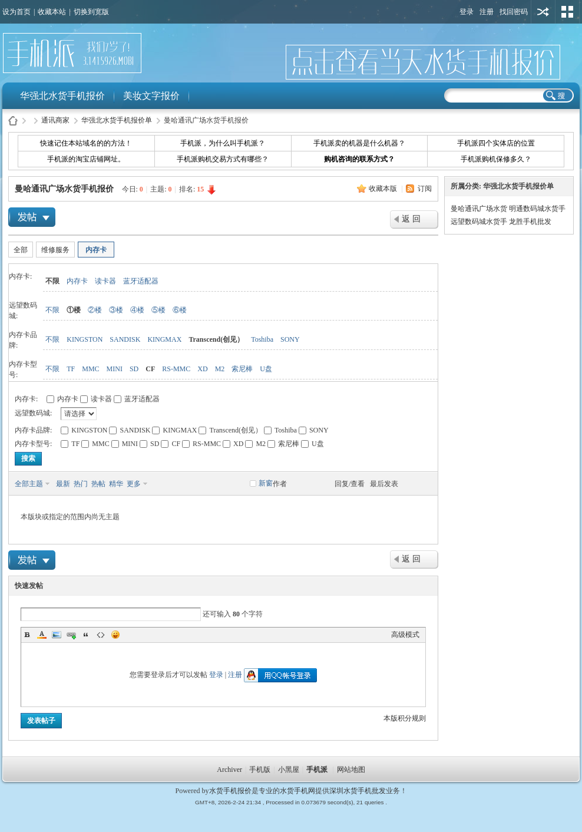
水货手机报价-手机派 (13, 120)
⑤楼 (158, 310)
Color (42, 634)
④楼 (137, 310)
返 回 (411, 218)
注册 (487, 12)
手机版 (259, 769)
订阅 (425, 188)
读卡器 (105, 281)
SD (134, 369)
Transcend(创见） (216, 339)
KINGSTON (84, 339)
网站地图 (351, 769)
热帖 (98, 484)
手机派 (317, 769)
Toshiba (262, 339)
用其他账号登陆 (543, 12)
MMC (90, 369)
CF (150, 369)
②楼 (95, 310)
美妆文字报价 (151, 96)
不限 (52, 281)
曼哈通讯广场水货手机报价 (64, 188)
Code (101, 634)
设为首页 (16, 12)
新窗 (266, 483)
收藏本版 (384, 188)
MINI (115, 369)
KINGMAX (164, 339)
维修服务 (55, 250)
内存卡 (96, 250)
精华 (116, 484)
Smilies (115, 634)
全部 (21, 250)
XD (202, 369)
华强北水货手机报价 (62, 96)
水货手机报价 (230, 791)
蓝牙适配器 (140, 281)
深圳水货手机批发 (357, 791)
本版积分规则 (404, 718)
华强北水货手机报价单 (116, 120)
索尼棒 (242, 369)
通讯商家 (55, 120)
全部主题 (29, 484)
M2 (220, 369)
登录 (466, 12)
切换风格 (567, 12)
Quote (86, 634)
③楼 (116, 310)
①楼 (74, 310)
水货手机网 (297, 791)
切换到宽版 (91, 12)
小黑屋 (288, 769)
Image (56, 634)
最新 (63, 484)
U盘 (266, 369)
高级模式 (405, 634)
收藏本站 (52, 12)
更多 (134, 484)
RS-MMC (176, 369)
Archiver (229, 769)
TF (71, 369)
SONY (290, 339)
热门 (81, 484)
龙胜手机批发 (530, 221)
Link (71, 634)
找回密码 (514, 12)
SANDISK (125, 339)
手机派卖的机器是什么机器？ (359, 143)
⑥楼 (180, 310)
